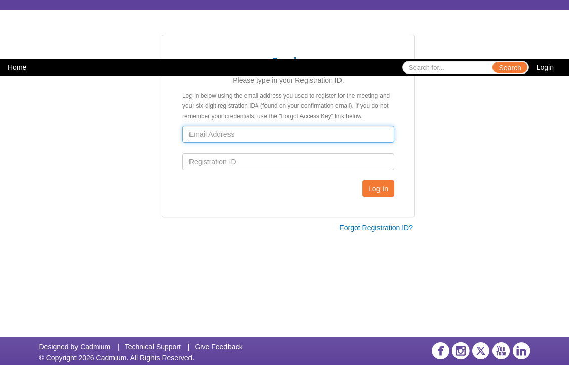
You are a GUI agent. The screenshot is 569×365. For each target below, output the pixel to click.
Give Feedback (218, 347)
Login (545, 67)
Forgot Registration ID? (376, 228)
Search (510, 68)
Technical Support (153, 347)
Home (17, 67)
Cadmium (95, 347)
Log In (378, 189)
